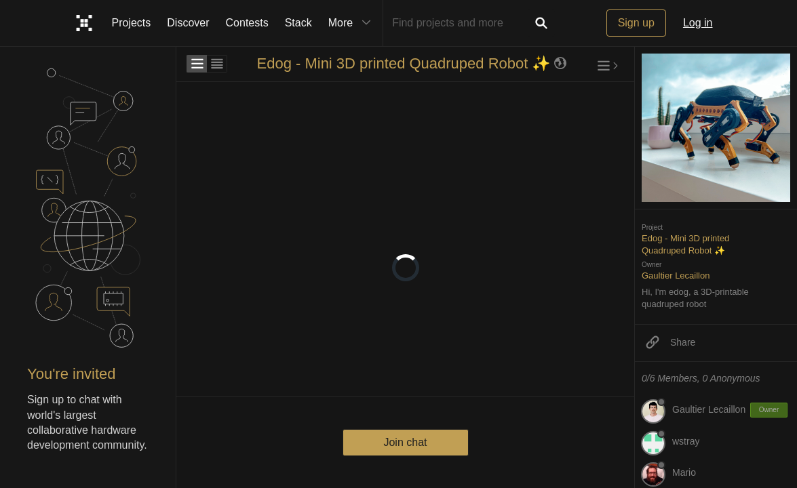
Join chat (405, 442)
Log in (698, 22)
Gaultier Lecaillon (675, 275)
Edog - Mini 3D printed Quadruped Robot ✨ (403, 63)
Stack (298, 22)
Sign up (636, 22)
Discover (188, 22)
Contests (247, 22)
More (352, 23)
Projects (131, 22)
